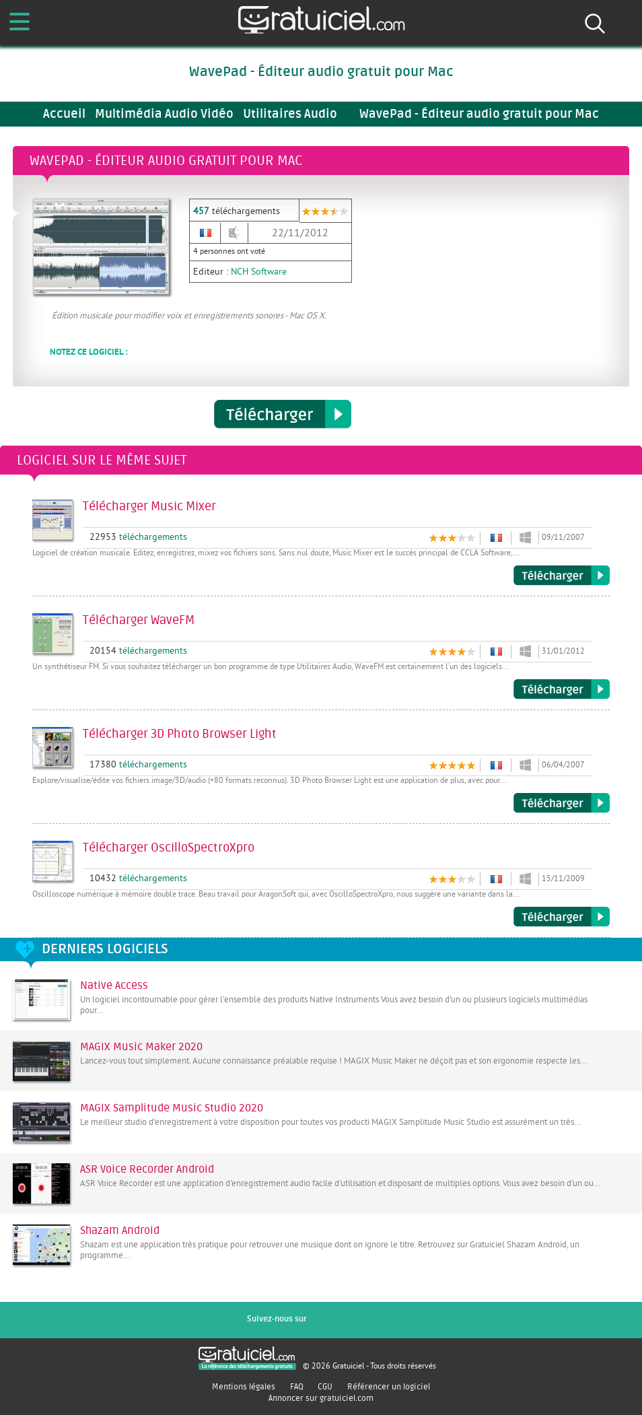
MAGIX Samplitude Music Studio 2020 (171, 1108)
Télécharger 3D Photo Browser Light (561, 803)
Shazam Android (119, 1230)
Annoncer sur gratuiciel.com (321, 1398)
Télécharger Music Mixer (561, 575)
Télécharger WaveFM (561, 689)
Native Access (114, 985)
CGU (325, 1386)
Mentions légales (243, 1386)
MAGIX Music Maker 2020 (141, 1047)
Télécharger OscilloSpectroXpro (561, 917)
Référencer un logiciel (388, 1386)
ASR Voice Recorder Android (147, 1169)
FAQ (297, 1386)
